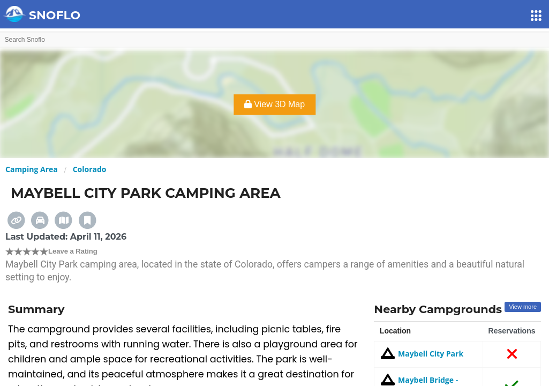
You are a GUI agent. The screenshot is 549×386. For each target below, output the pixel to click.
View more (523, 306)
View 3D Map (274, 104)
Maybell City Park (421, 353)
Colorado (90, 169)
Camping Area (31, 169)
